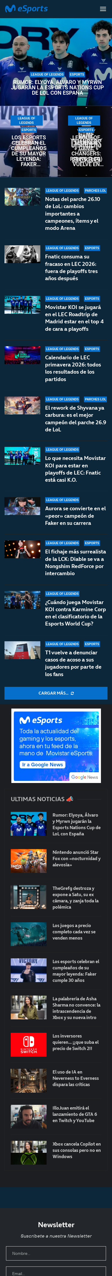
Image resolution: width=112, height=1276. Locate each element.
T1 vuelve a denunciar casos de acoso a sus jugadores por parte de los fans (73, 663)
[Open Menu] (103, 9)
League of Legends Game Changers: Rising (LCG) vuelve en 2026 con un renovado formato (86, 151)
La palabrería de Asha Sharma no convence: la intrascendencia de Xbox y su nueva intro (76, 1008)
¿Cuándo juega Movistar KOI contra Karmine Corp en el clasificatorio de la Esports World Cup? (75, 613)
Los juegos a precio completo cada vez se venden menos (74, 931)
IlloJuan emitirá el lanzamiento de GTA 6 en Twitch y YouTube (75, 1114)
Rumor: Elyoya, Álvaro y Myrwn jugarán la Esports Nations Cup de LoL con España (57, 87)
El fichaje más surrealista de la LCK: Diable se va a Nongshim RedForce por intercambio (75, 562)
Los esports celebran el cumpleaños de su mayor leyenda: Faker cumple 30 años (29, 151)
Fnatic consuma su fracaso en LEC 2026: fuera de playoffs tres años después (71, 267)
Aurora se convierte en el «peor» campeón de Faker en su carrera (75, 516)
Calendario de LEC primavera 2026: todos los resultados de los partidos (73, 368)
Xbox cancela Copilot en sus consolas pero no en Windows (77, 1150)
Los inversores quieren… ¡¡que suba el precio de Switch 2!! (76, 1042)
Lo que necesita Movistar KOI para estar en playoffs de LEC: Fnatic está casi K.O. (75, 469)
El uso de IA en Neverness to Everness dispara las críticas (76, 1078)
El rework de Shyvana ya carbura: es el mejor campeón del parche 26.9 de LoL (75, 423)
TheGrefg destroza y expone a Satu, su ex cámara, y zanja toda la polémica (76, 897)
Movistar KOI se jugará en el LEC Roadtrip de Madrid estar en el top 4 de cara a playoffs (74, 318)
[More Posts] (56, 693)
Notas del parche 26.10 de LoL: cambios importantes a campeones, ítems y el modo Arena (72, 213)
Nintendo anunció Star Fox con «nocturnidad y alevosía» (77, 858)
